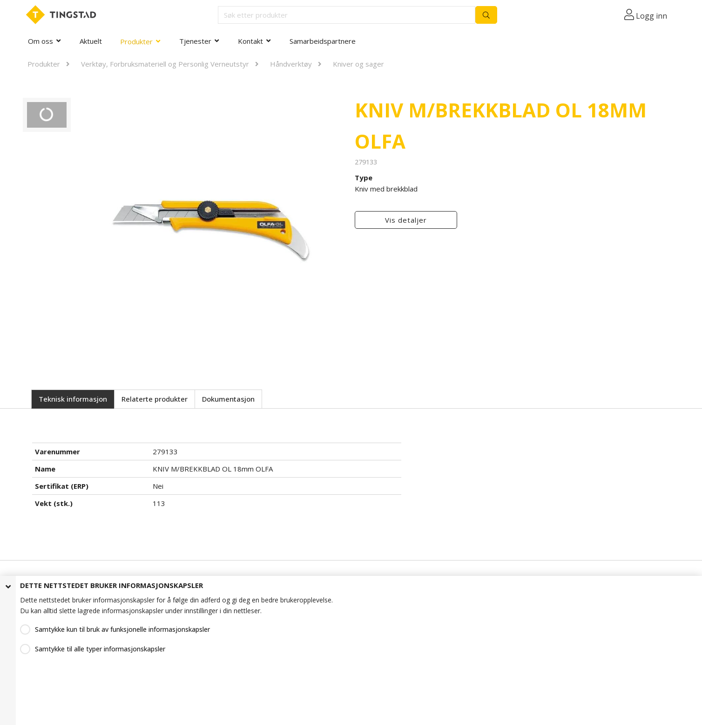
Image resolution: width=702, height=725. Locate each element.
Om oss (40, 41)
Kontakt (250, 41)
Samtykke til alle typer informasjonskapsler (100, 648)
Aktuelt (91, 41)
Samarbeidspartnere (323, 41)
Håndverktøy (291, 63)
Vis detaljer (406, 220)
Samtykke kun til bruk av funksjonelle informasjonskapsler (122, 629)
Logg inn (651, 16)
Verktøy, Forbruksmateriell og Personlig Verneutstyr (165, 63)
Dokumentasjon (228, 399)
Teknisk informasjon (73, 399)
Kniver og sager (358, 63)
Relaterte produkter (155, 399)
